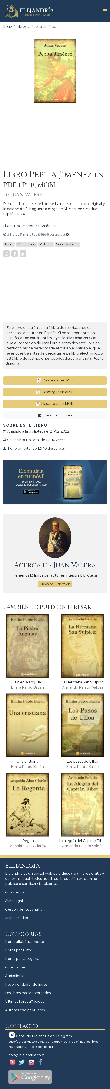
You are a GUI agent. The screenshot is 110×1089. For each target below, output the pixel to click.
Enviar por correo (55, 415)
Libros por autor (18, 950)
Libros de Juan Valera (55, 584)
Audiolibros (14, 976)
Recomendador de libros (26, 984)
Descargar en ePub (55, 392)
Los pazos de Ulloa (82, 761)
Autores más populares (25, 1010)
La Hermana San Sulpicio (82, 682)
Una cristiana (27, 761)
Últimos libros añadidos (24, 1001)
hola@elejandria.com (26, 1055)
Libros (21, 27)
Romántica (47, 226)
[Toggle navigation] (103, 11)
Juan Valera (74, 565)
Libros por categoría (22, 959)
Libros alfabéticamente (24, 942)
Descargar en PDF (55, 380)
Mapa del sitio (16, 918)
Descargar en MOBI (55, 404)
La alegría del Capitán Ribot (82, 841)
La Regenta (27, 841)
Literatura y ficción (18, 226)
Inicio (7, 27)
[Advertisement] (55, 136)
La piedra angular (27, 682)
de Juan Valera (23, 194)
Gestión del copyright (23, 909)
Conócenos (14, 892)
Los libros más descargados (28, 993)
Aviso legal (14, 901)
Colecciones (15, 967)
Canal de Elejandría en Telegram (40, 1035)
